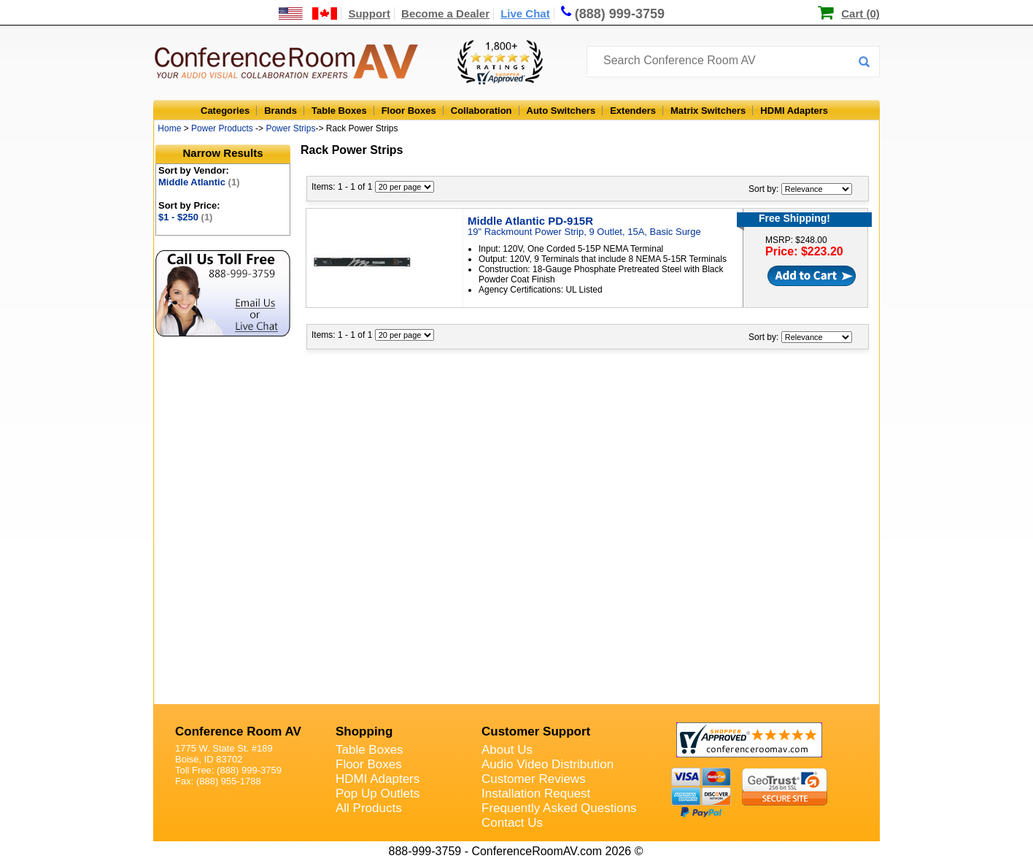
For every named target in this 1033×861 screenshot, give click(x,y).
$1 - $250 (185, 217)
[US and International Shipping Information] (308, 13)
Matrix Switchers (708, 110)
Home (169, 128)
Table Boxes (339, 110)
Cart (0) (860, 13)
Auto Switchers (561, 110)
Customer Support (535, 731)
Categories (225, 110)
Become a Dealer (445, 13)
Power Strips (290, 128)
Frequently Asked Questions (559, 808)
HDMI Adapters (794, 110)
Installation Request (535, 793)
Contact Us (512, 823)
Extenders (633, 110)
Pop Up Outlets (377, 793)
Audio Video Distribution (547, 764)
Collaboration (481, 110)
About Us (507, 750)
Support (369, 13)
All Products (369, 808)
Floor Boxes (409, 110)
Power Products (222, 128)
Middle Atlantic (198, 182)
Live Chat (525, 13)
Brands (280, 110)
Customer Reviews (533, 779)
